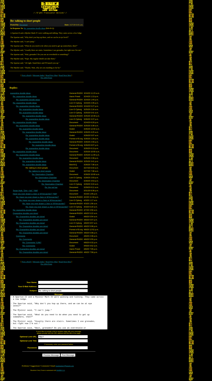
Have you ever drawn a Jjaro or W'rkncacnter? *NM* (35, 194)
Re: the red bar (51, 188)
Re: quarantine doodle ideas (34, 29)
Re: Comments (25, 240)
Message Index (38, 76)
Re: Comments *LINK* (31, 243)
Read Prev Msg (52, 76)
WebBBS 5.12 (60, 377)
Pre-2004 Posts (46, 78)
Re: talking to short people (40, 171)
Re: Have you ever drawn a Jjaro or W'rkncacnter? (37, 197)
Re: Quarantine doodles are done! (30, 217)
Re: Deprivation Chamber (43, 175)
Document (24, 25)
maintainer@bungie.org (65, 373)
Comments (20, 236)
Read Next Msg (65, 76)
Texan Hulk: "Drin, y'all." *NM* (25, 191)
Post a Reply (27, 76)
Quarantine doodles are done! (25, 214)
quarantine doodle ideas (20, 94)
